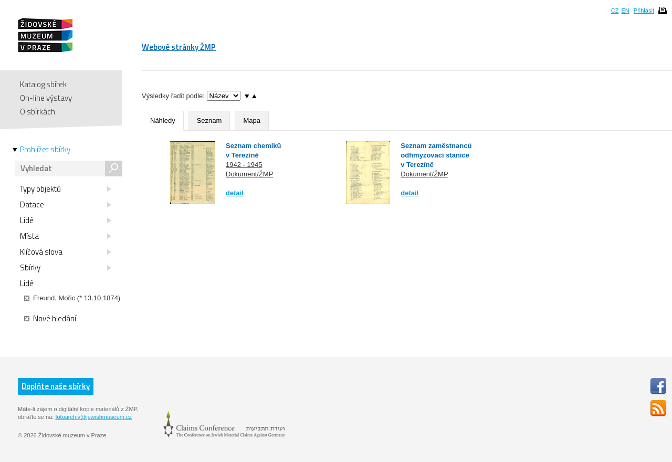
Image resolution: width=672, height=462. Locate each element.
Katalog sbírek (43, 84)
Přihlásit (644, 10)
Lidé (65, 220)
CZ (615, 10)
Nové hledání (50, 318)
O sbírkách (37, 112)
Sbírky (65, 267)
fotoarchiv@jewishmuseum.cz (93, 417)
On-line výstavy (46, 98)
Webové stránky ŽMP (179, 47)
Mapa (251, 120)
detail (235, 193)
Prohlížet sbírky (45, 149)
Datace (65, 204)
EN (625, 10)
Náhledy (162, 120)
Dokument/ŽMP (249, 174)
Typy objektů (65, 189)
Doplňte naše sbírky (56, 386)
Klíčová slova (65, 252)
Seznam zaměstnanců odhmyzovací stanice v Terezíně (436, 155)
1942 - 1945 (244, 165)
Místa (65, 236)
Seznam (209, 120)
